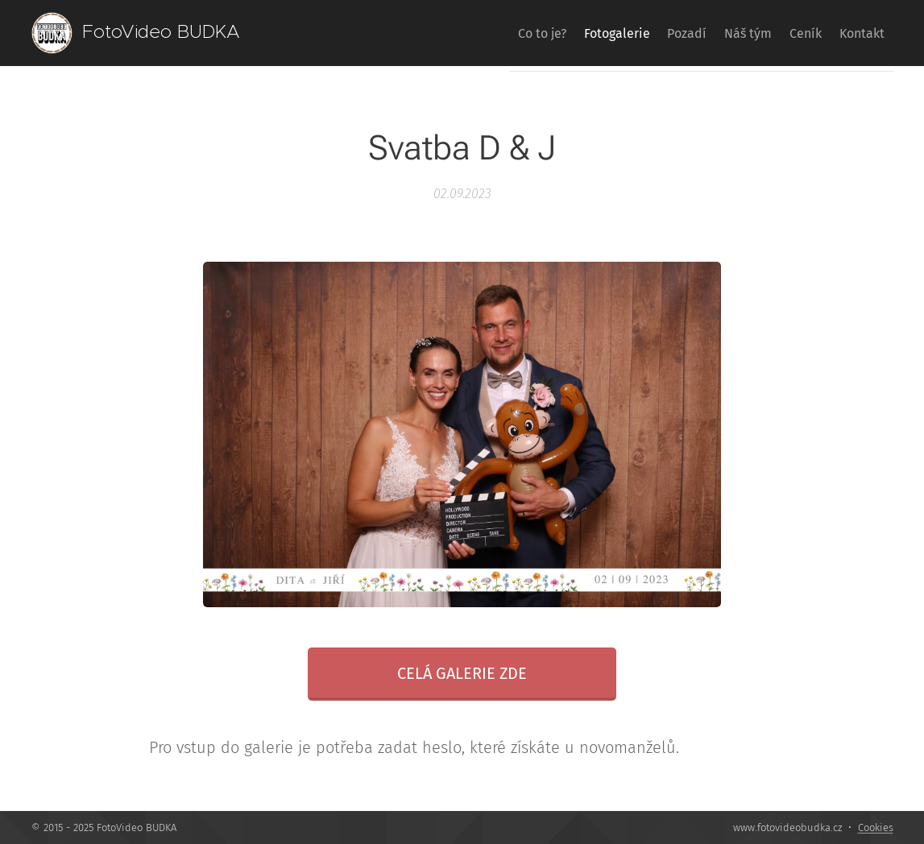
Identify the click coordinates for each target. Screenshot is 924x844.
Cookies (875, 827)
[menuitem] (479, 33)
